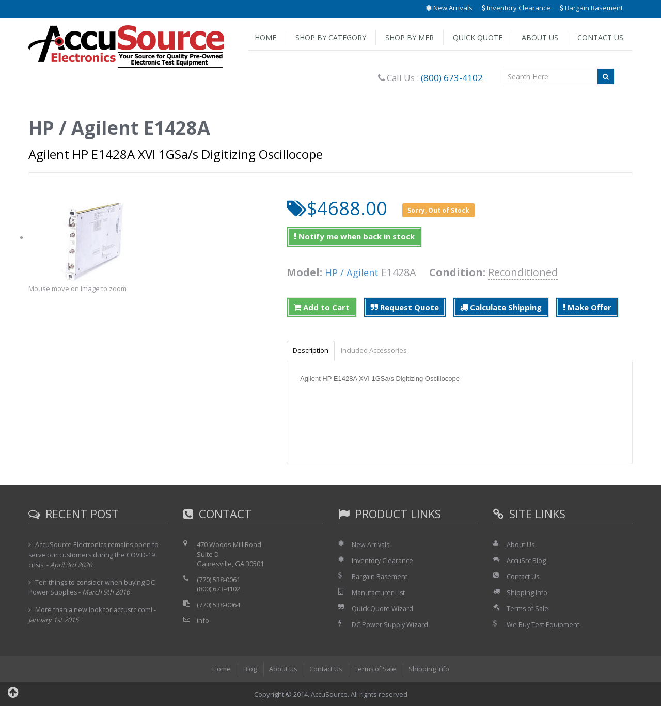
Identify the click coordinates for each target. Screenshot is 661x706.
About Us (540, 37)
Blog (248, 668)
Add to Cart (322, 307)
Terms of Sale (528, 608)
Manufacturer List (379, 593)
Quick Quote (477, 37)
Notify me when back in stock (354, 236)
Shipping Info (527, 593)
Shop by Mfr (409, 37)
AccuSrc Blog (526, 561)
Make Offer (587, 307)
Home (265, 37)
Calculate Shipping (501, 307)
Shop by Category (330, 37)
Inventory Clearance (516, 7)
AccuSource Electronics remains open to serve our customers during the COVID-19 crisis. (94, 555)
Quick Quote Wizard (383, 608)
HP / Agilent (353, 272)
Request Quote (405, 307)
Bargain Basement (591, 7)
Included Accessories (380, 351)
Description (312, 351)
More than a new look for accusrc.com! (95, 610)
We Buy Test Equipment (543, 624)
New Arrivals (449, 7)
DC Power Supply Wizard (390, 624)
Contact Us (600, 37)
